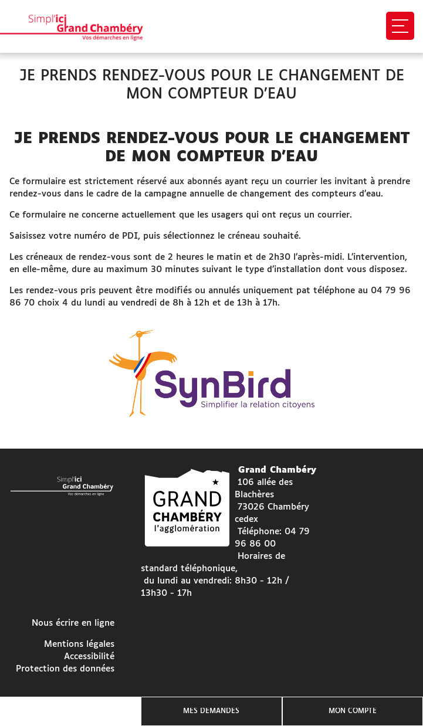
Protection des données (65, 668)
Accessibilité (89, 656)
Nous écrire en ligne (73, 623)
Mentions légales (79, 644)
